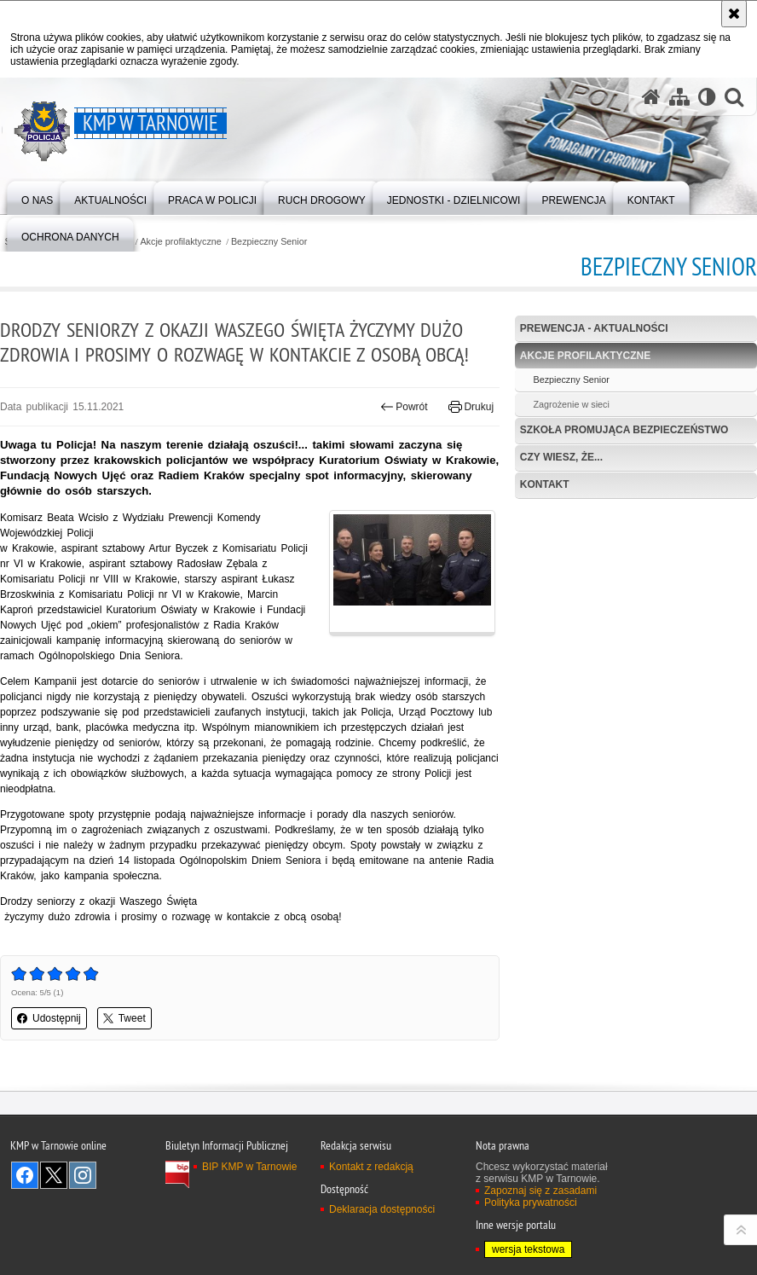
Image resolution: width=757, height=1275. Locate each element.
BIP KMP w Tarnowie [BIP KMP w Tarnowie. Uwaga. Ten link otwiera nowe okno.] (249, 1167)
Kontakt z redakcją (371, 1167)
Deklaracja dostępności (382, 1209)
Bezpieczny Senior (269, 241)
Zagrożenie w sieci (571, 404)
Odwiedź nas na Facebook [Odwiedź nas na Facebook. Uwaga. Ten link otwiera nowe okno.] (24, 1175)
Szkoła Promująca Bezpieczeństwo (624, 430)
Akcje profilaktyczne (180, 241)
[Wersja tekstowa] (707, 96)
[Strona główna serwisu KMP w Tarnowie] (651, 96)
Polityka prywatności (530, 1202)
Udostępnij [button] (49, 1018)
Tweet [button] (124, 1018)
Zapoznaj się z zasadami (540, 1191)
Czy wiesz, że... (561, 457)
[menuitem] (37, 196)
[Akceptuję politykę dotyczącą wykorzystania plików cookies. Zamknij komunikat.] (734, 13)
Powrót (404, 407)
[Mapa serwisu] (679, 96)
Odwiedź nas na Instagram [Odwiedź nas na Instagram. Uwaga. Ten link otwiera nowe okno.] (82, 1175)
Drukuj (471, 407)
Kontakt (544, 484)
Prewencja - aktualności (594, 328)
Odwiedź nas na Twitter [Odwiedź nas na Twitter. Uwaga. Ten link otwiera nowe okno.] (53, 1175)
